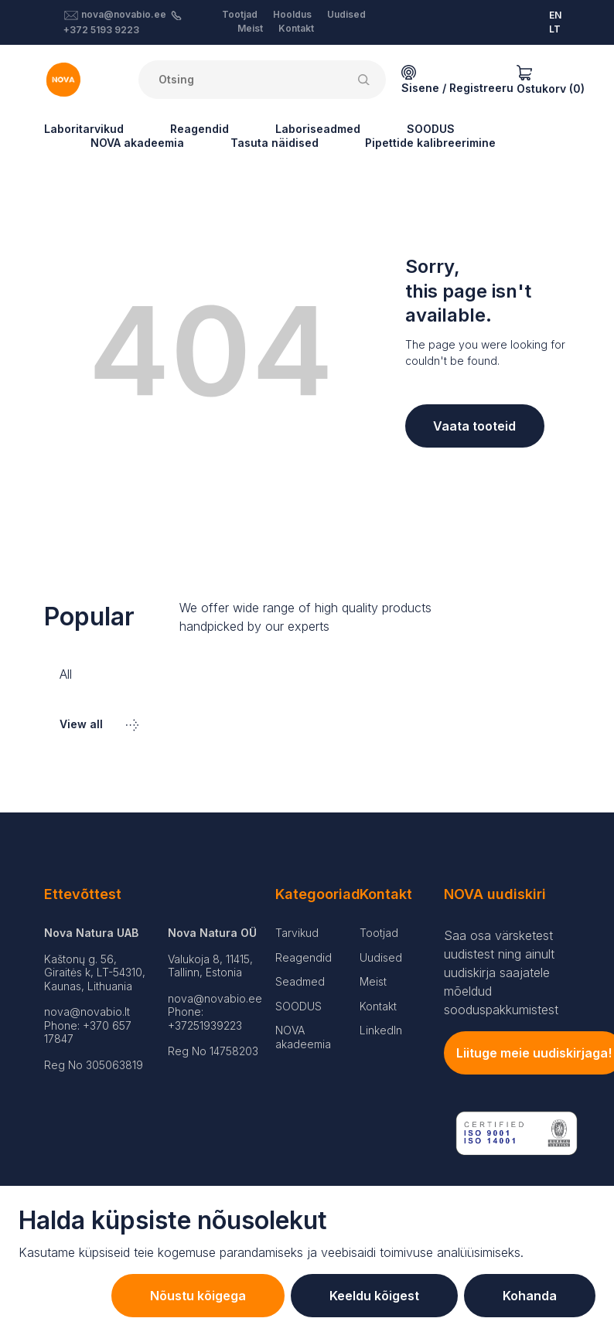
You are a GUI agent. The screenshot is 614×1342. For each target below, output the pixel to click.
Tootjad (240, 14)
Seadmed (300, 981)
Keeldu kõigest (374, 1295)
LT (555, 29)
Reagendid (199, 128)
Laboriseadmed (317, 128)
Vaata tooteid (474, 426)
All (66, 674)
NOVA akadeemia (137, 142)
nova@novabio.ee (123, 14)
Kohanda (530, 1295)
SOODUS (431, 128)
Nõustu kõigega (198, 1295)
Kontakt (296, 28)
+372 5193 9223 (101, 30)
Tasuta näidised (274, 142)
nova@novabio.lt (87, 1011)
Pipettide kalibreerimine (430, 142)
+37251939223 (205, 1025)
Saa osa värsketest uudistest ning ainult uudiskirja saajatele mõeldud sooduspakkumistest (501, 972)
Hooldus (292, 14)
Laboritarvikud (84, 128)
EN (555, 15)
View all (99, 724)
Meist (250, 28)
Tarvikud (297, 932)
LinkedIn (381, 1030)
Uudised (346, 14)
